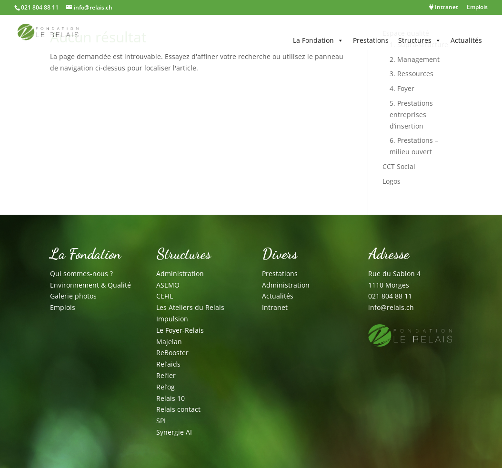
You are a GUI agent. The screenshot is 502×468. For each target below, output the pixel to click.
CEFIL (164, 295)
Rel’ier (166, 375)
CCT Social (398, 166)
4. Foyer (402, 88)
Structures (419, 40)
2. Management (415, 59)
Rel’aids (168, 363)
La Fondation (318, 40)
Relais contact (178, 409)
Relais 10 (170, 398)
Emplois (477, 7)
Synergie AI (174, 432)
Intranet (443, 7)
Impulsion (172, 318)
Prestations (371, 40)
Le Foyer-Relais (180, 330)
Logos (391, 181)
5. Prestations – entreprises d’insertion (414, 114)
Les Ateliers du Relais (190, 307)
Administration (180, 273)
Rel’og (165, 386)
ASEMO (168, 284)
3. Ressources (411, 73)
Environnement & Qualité (90, 284)
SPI (161, 420)
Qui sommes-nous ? (81, 273)
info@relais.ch (391, 307)
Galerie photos (73, 295)
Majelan (169, 341)
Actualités (466, 40)
